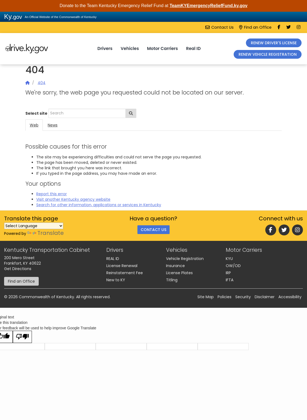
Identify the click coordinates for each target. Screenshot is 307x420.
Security (243, 297)
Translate (45, 233)
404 (42, 82)
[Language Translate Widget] (33, 226)
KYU (229, 258)
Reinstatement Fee (124, 273)
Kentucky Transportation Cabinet (47, 250)
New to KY (115, 280)
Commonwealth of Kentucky (46, 297)
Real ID (193, 48)
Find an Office (255, 27)
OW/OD (233, 265)
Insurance (175, 265)
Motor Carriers (162, 48)
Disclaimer (265, 297)
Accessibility (290, 297)
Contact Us (219, 27)
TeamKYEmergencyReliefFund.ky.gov (209, 5)
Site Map (205, 297)
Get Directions (17, 268)
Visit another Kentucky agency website (73, 199)
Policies (224, 297)
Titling (171, 280)
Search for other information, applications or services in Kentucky (98, 205)
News (53, 125)
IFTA (229, 280)
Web (34, 125)
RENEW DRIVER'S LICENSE (274, 43)
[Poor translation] (22, 337)
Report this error (51, 194)
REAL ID (112, 258)
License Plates (179, 273)
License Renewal (121, 265)
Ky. (13, 16)
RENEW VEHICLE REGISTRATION (268, 54)
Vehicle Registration (185, 258)
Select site (36, 113)
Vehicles (130, 48)
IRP (228, 273)
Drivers (104, 48)
